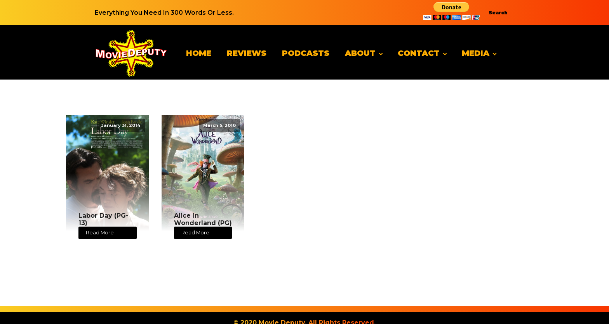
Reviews (246, 53)
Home (198, 53)
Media (475, 53)
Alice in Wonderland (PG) (203, 219)
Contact (419, 53)
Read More (100, 233)
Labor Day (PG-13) (103, 219)
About (360, 53)
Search (498, 13)
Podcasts (305, 53)
